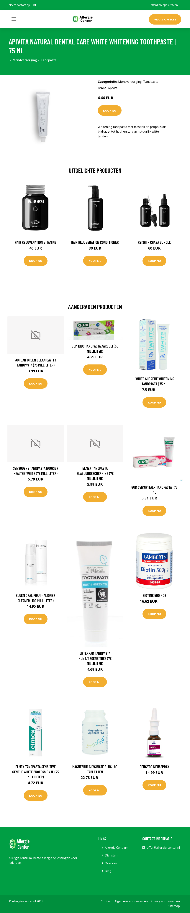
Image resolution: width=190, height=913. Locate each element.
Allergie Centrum (116, 848)
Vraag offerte (165, 19)
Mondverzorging (25, 60)
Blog (108, 871)
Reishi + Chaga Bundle (154, 242)
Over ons (111, 863)
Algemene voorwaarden (131, 901)
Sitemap (174, 906)
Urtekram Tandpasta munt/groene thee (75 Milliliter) (95, 658)
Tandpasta (48, 60)
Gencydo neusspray (154, 766)
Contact (106, 901)
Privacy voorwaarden (165, 901)
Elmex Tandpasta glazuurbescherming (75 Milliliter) (95, 473)
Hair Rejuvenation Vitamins (35, 242)
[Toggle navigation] (14, 18)
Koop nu (109, 110)
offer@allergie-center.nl (164, 5)
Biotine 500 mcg (154, 595)
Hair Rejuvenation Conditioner (95, 242)
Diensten (111, 855)
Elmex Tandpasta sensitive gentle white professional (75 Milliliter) (35, 771)
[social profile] (34, 5)
